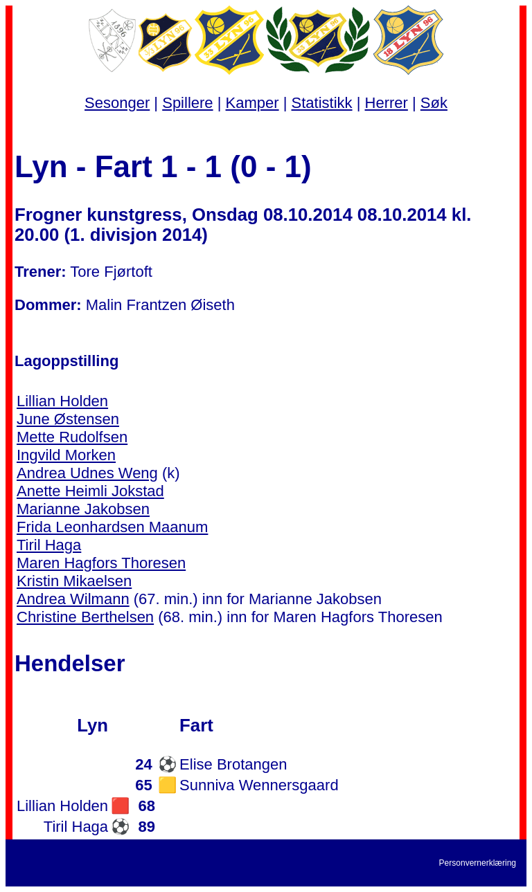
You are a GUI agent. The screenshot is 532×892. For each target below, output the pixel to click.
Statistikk (322, 102)
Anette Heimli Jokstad (90, 491)
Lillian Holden (62, 401)
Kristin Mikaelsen (74, 581)
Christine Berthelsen (85, 617)
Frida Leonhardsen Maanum (112, 527)
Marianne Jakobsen (83, 509)
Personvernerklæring (477, 863)
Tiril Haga (49, 545)
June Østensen (68, 419)
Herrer (386, 102)
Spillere (187, 102)
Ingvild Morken (66, 455)
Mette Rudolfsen (72, 437)
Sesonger (117, 102)
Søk (433, 102)
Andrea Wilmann (73, 599)
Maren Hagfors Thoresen (101, 563)
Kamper (252, 102)
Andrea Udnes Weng (87, 473)
